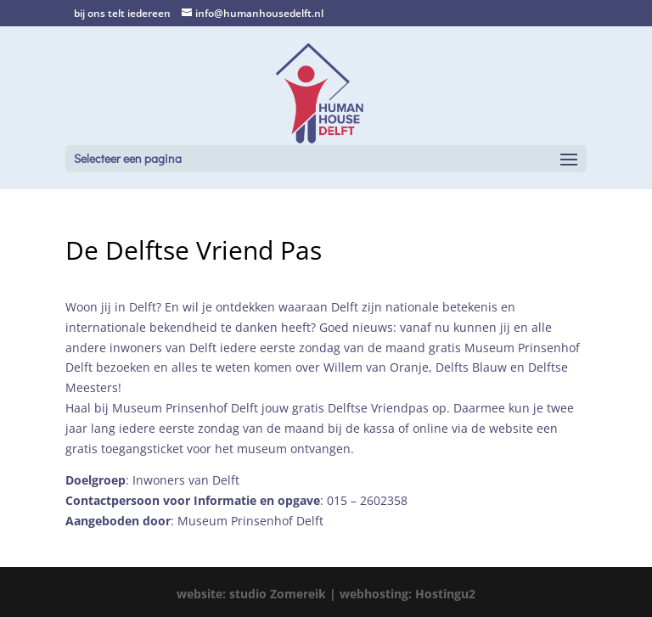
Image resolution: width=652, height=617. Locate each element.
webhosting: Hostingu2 (407, 594)
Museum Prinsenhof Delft (250, 521)
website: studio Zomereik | (258, 594)
